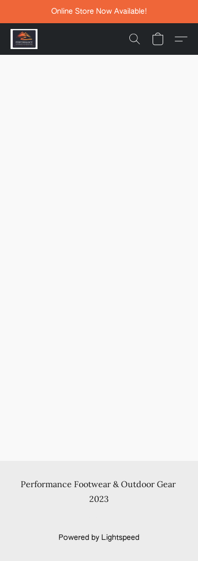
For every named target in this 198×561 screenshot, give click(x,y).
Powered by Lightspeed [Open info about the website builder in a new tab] (99, 537)
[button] (25, 39)
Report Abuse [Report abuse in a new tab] (99, 519)
